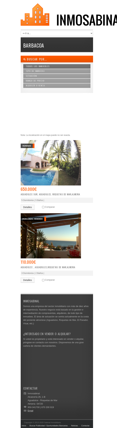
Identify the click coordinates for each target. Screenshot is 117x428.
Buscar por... (35, 59)
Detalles (27, 207)
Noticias (74, 426)
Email (30, 410)
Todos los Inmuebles (38, 66)
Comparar (50, 207)
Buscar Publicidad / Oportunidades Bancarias (48, 426)
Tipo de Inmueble (35, 71)
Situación (31, 75)
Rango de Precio (35, 80)
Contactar (85, 426)
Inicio (24, 426)
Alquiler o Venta (35, 85)
